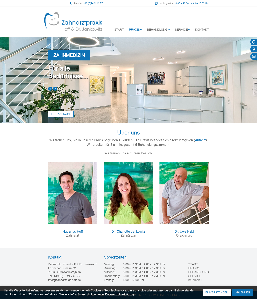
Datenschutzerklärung (119, 294)
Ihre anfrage (61, 114)
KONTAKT (202, 29)
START (119, 29)
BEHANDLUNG (157, 29)
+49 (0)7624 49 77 (93, 3)
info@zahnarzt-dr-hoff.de (64, 280)
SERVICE (181, 29)
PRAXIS (134, 29)
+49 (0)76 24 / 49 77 (67, 276)
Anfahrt (200, 140)
